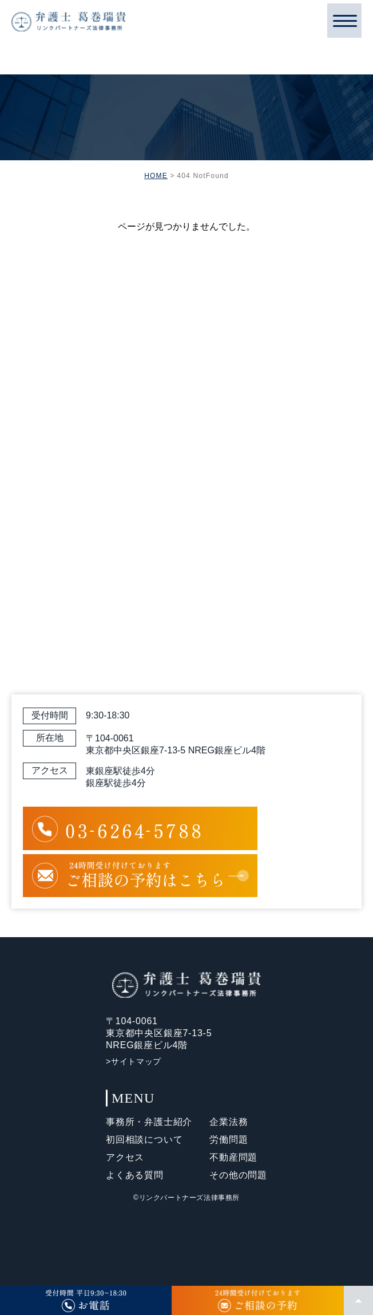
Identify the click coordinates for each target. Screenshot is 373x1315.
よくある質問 (135, 1175)
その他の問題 (238, 1175)
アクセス (125, 1157)
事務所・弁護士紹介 (149, 1122)
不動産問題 (233, 1157)
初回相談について (144, 1139)
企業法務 (228, 1122)
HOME (156, 176)
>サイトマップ (133, 1061)
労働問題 (228, 1139)
